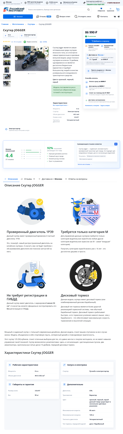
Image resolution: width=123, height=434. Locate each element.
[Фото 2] (7, 56)
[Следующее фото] (47, 58)
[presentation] (28, 179)
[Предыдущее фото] (16, 58)
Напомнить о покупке (92, 105)
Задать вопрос (105, 105)
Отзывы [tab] (28, 178)
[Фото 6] (7, 86)
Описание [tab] (11, 178)
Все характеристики (60, 105)
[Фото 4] (7, 71)
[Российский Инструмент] (14, 9)
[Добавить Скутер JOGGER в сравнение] (46, 53)
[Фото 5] (7, 79)
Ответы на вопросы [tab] (76, 178)
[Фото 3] (7, 63)
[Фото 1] (7, 48)
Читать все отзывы (84, 164)
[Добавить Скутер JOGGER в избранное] (46, 49)
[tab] (50, 179)
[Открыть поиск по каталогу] (58, 9)
